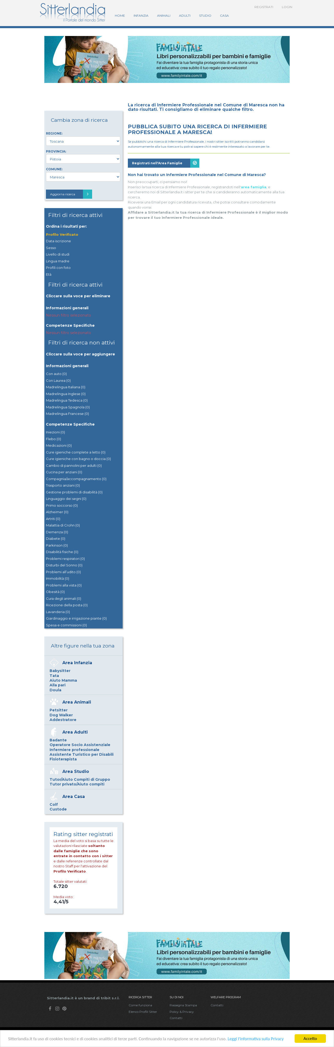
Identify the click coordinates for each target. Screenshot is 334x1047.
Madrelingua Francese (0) (67, 413)
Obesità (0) (55, 592)
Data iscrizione (58, 241)
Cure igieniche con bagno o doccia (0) (78, 459)
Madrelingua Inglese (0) (66, 394)
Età (48, 274)
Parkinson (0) (57, 545)
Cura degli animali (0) (63, 598)
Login (287, 7)
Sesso (51, 248)
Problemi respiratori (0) (65, 558)
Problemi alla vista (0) (64, 585)
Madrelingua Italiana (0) (65, 387)
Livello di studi (57, 254)
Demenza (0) (57, 532)
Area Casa (73, 796)
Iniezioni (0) (55, 432)
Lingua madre (57, 261)
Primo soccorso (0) (62, 505)
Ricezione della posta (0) (67, 605)
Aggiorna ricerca (71, 194)
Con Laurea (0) (58, 380)
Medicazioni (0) (59, 445)
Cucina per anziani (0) (64, 472)
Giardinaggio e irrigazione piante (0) (76, 618)
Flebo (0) (53, 439)
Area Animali (76, 702)
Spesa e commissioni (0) (66, 625)
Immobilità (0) (57, 578)
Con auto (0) (56, 374)
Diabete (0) (55, 538)
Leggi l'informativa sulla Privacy (256, 1039)
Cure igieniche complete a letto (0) (75, 452)
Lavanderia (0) (58, 612)
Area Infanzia (77, 662)
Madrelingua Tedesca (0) (67, 400)
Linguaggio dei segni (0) (66, 499)
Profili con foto (58, 267)
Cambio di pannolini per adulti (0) (74, 465)
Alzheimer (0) (57, 512)
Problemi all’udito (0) (63, 572)
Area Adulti (75, 732)
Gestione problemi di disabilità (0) (74, 492)
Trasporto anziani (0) (63, 485)
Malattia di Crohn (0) (63, 525)
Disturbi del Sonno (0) (64, 565)
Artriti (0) (53, 519)
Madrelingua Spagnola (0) (68, 407)
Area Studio (75, 771)
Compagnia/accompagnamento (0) (76, 479)
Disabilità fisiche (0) (62, 552)
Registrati (263, 7)
